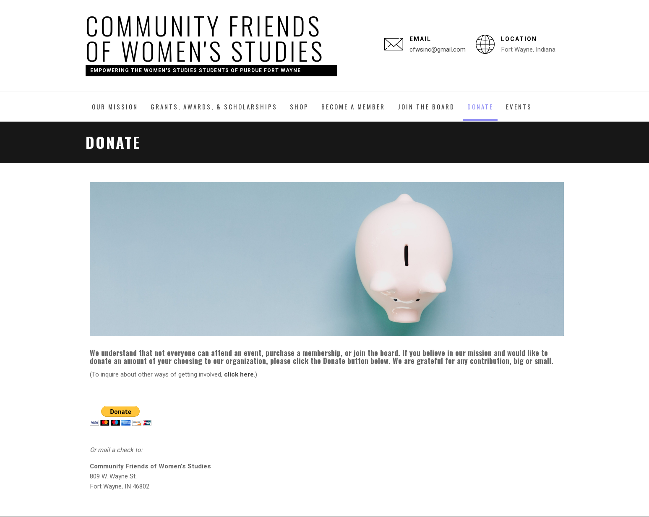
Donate (480, 106)
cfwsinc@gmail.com (437, 49)
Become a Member (353, 106)
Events (519, 106)
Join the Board (426, 106)
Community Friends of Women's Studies (205, 37)
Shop (299, 106)
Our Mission (115, 106)
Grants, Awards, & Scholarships (214, 106)
